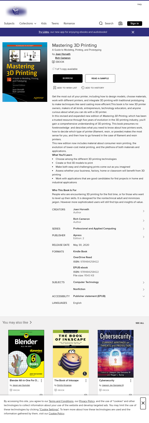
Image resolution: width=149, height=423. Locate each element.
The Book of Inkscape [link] (66, 380)
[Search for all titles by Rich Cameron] (109, 220)
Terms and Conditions (61, 401)
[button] (106, 24)
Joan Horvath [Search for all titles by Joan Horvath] (63, 54)
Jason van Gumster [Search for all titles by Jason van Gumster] (21, 385)
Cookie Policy (56, 413)
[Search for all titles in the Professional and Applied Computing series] (109, 229)
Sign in (134, 23)
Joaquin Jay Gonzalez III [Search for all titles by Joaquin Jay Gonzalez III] (113, 385)
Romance (69, 23)
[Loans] (121, 24)
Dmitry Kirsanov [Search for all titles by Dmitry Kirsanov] (64, 385)
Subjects (9, 23)
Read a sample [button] (100, 78)
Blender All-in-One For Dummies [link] (25, 380)
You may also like (17, 322)
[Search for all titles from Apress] (109, 236)
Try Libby (44, 32)
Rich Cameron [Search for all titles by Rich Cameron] (63, 58)
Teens (55, 23)
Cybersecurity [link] (106, 380)
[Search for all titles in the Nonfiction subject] (109, 289)
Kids (44, 23)
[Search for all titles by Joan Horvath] (109, 211)
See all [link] (140, 323)
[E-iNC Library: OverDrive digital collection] (17, 11)
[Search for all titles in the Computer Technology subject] (109, 282)
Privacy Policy (87, 401)
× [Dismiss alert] (133, 32)
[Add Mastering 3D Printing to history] (93, 88)
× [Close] (143, 403)
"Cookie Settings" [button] (49, 409)
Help (139, 4)
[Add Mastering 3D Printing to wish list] (65, 87)
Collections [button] (27, 23)
